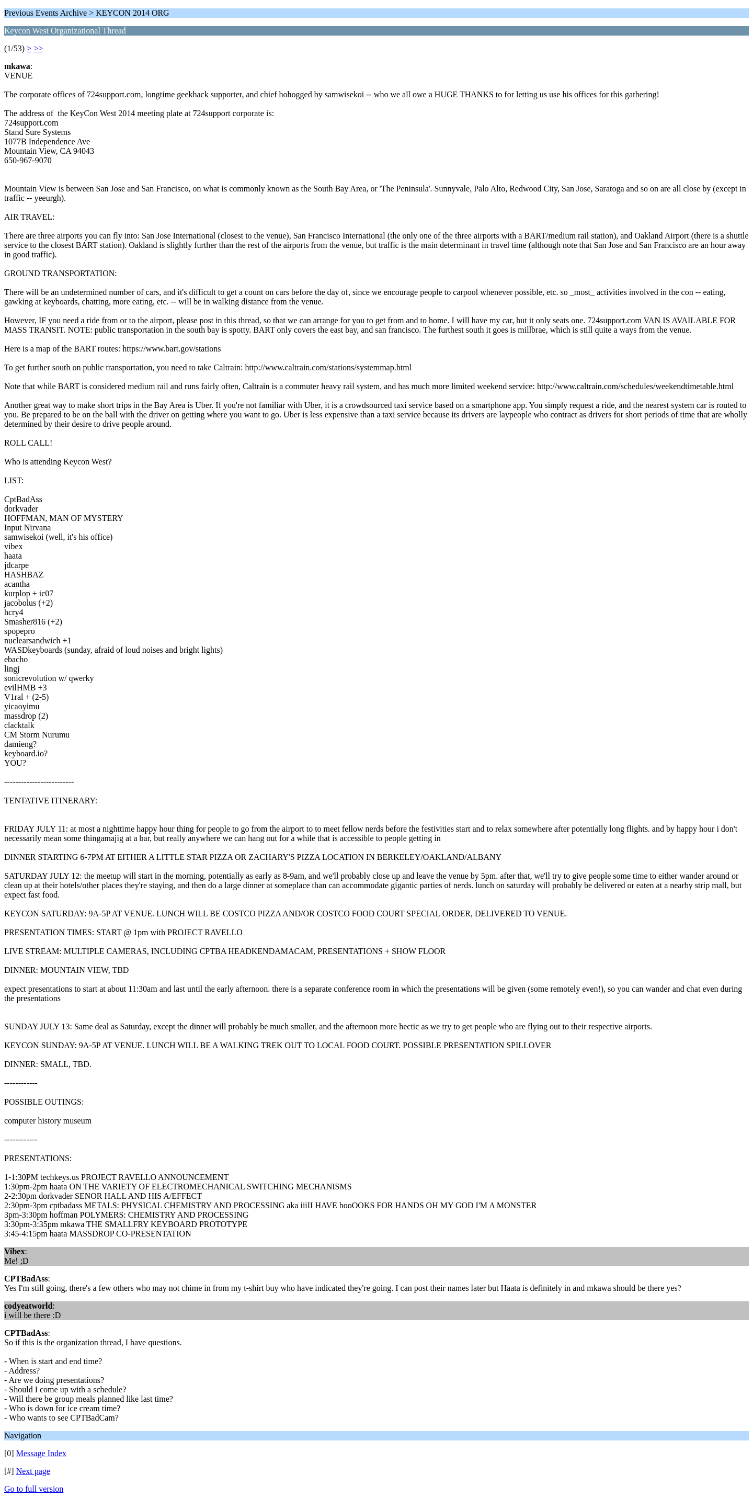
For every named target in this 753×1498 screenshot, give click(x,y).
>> (38, 48)
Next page (33, 1471)
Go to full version (33, 1488)
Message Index (41, 1453)
